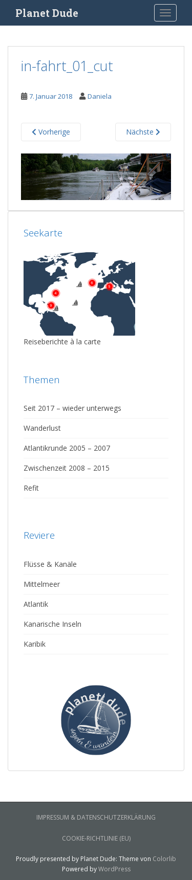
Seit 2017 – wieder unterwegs (72, 408)
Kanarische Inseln (52, 624)
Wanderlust (42, 428)
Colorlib (164, 858)
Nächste (143, 132)
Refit (31, 488)
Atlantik (36, 604)
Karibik (35, 644)
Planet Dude (46, 12)
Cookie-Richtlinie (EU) (96, 838)
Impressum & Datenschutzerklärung (96, 817)
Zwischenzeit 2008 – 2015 (67, 468)
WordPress (114, 869)
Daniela (100, 96)
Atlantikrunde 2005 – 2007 (67, 448)
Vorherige (51, 132)
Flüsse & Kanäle (50, 564)
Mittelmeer (42, 584)
